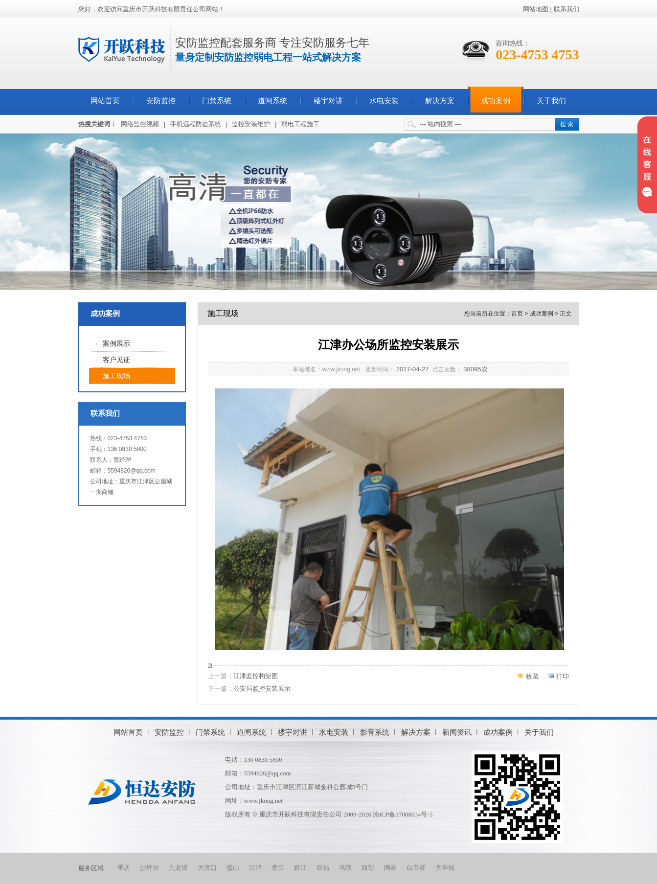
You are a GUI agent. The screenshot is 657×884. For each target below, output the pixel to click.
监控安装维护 (251, 124)
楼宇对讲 (328, 101)
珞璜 (345, 867)
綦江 (278, 867)
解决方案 (439, 101)
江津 (255, 867)
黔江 (300, 867)
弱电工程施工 (300, 124)
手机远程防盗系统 (195, 124)
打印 (562, 676)
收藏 (532, 676)
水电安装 (384, 101)
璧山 (233, 867)
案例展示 (116, 343)
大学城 (444, 867)
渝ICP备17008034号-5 (402, 814)
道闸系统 (272, 101)
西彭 (368, 867)
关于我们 (551, 101)
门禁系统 (216, 101)
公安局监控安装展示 (262, 688)
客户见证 (116, 359)
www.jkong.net (263, 800)
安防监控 (161, 101)
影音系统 (374, 732)
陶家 (390, 867)
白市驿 (416, 867)
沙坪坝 (149, 867)
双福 (323, 867)
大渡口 (207, 867)
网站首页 (105, 101)
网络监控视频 (140, 124)
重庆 (123, 867)
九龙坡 (178, 867)
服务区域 (91, 868)
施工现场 (116, 376)
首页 (517, 313)
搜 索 (566, 124)
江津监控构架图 (255, 676)
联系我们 (566, 9)
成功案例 (495, 101)
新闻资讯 (457, 732)
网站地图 (535, 9)
